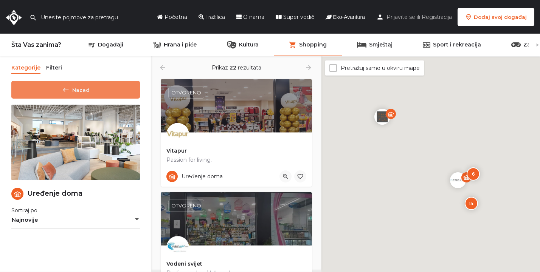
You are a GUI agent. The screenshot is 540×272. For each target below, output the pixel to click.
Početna (172, 17)
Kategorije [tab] (25, 67)
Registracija (437, 17)
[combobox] (75, 222)
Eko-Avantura (345, 17)
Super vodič (295, 17)
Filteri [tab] (54, 67)
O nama (250, 17)
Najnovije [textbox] (25, 222)
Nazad (75, 88)
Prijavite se (400, 17)
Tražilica (212, 17)
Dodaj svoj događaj (496, 17)
